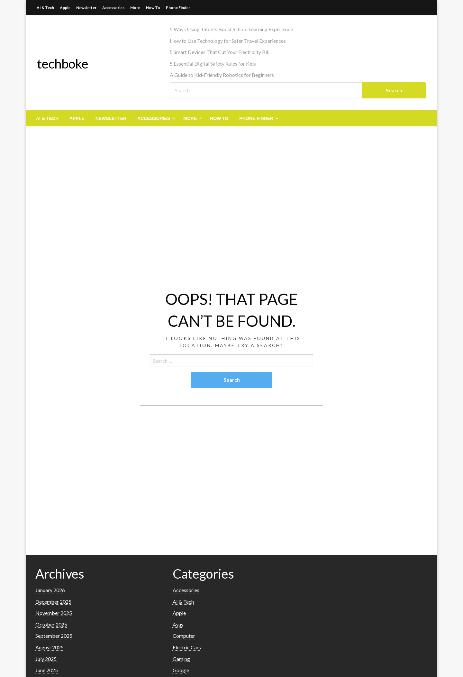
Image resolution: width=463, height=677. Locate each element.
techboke (62, 63)
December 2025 (53, 602)
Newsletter (86, 7)
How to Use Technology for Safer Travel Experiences (228, 41)
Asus (178, 624)
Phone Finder (178, 7)
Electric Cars (187, 647)
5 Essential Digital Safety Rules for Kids (213, 63)
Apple (65, 7)
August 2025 (49, 647)
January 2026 (50, 590)
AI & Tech (45, 7)
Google (181, 670)
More (135, 7)
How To (153, 7)
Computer (184, 636)
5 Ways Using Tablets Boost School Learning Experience (231, 29)
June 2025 (46, 670)
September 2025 (53, 636)
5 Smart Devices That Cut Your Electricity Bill (219, 52)
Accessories (113, 7)
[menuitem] (47, 118)
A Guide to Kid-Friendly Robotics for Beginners (222, 75)
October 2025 (51, 624)
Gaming (181, 659)
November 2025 (53, 613)
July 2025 (46, 659)
